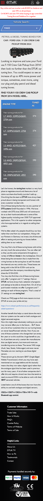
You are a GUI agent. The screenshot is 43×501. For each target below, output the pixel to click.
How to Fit (11, 454)
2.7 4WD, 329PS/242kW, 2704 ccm (14, 116)
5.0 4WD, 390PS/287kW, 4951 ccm (14, 160)
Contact (10, 461)
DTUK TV (11, 450)
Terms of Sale (13, 430)
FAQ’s (9, 419)
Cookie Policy (13, 423)
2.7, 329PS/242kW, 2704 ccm (14, 131)
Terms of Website (14, 426)
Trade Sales (12, 412)
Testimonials (12, 457)
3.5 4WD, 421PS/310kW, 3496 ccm (14, 145)
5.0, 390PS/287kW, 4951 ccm (14, 175)
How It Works (13, 416)
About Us (11, 447)
